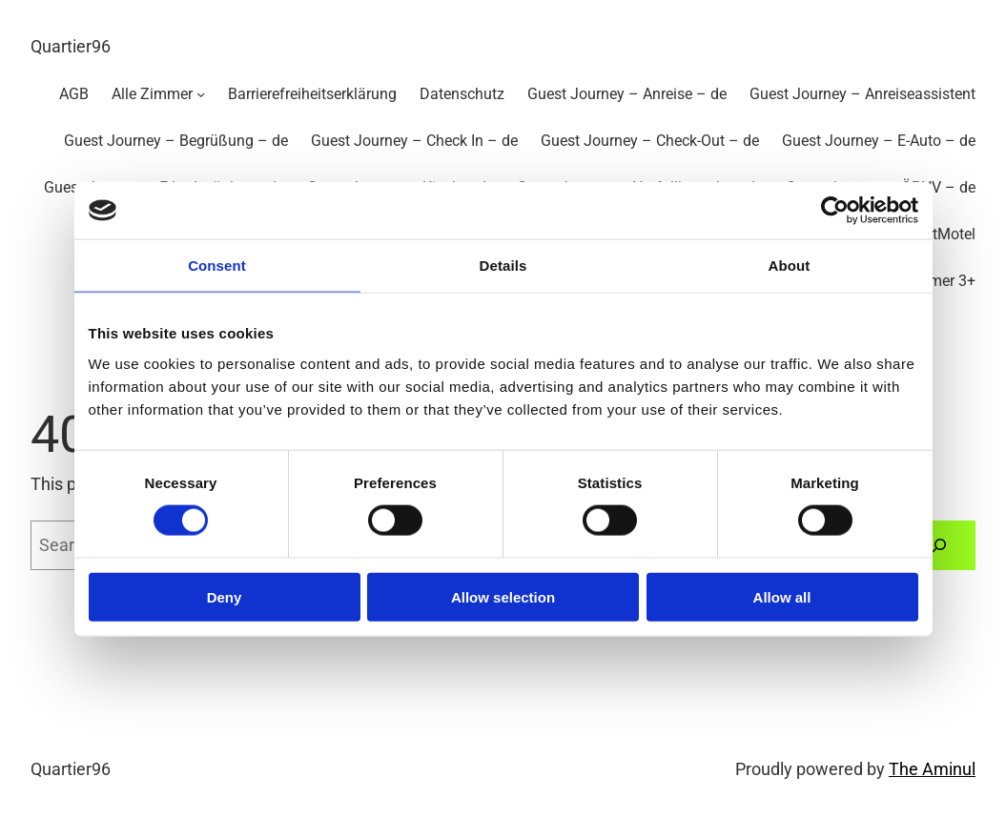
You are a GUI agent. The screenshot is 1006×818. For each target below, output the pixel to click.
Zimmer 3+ (938, 281)
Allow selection (503, 596)
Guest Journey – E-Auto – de (878, 141)
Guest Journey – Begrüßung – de (176, 141)
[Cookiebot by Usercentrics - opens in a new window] (834, 210)
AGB (74, 94)
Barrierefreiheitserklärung (312, 94)
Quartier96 (71, 46)
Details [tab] (503, 265)
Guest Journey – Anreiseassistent (862, 94)
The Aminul (932, 769)
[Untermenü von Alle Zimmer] (200, 94)
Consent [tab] (217, 265)
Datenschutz (462, 94)
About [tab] (790, 265)
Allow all (782, 596)
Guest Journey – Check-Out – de (650, 141)
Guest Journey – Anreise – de (627, 94)
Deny (224, 596)
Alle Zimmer (152, 94)
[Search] (939, 545)
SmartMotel (935, 234)
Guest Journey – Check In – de (414, 141)
